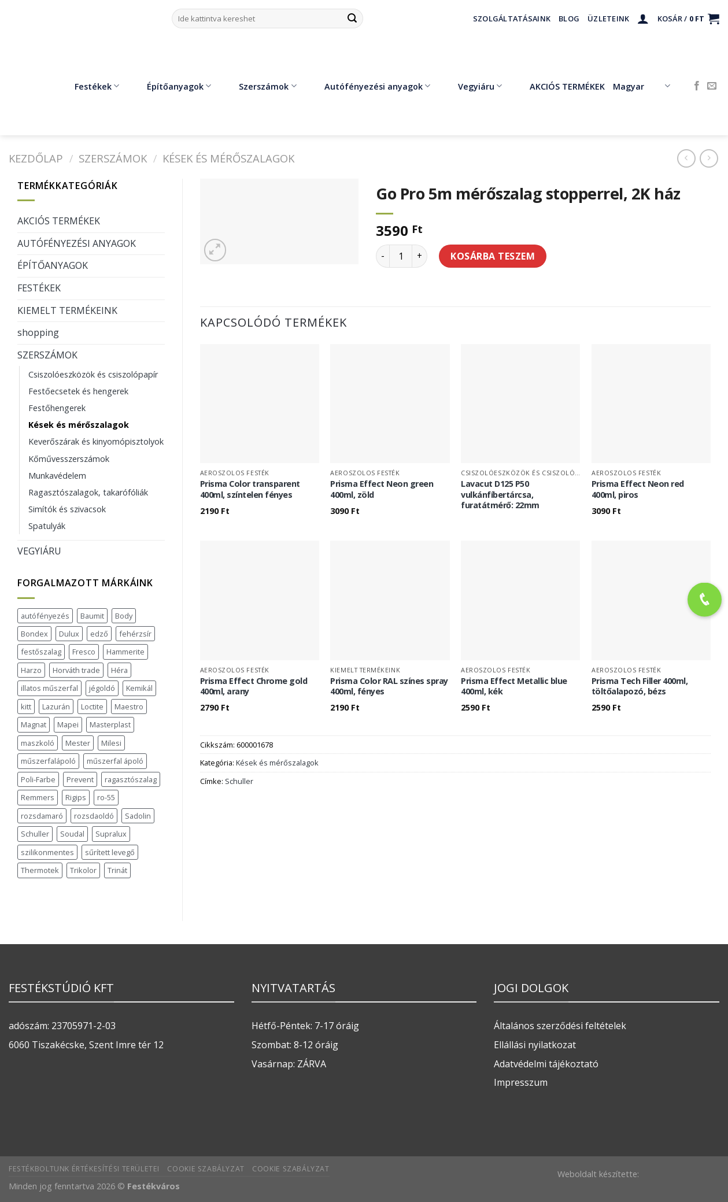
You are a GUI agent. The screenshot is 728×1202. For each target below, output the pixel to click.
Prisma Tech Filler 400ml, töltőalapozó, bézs (640, 686)
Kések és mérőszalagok (228, 158)
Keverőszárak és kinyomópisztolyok (96, 441)
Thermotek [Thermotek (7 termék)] (40, 870)
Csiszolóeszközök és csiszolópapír (93, 374)
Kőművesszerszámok (68, 458)
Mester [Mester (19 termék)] (77, 743)
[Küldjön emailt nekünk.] (711, 86)
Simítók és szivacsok (67, 509)
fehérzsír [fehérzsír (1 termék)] (135, 633)
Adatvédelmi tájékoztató (546, 1063)
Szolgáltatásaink (511, 18)
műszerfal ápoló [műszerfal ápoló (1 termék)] (115, 761)
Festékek (88, 86)
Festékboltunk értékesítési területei (84, 1169)
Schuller (239, 781)
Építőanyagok (170, 86)
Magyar (641, 86)
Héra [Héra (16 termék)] (119, 670)
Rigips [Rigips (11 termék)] (75, 797)
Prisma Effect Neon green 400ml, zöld (381, 489)
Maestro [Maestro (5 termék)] (128, 706)
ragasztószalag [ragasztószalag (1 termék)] (131, 779)
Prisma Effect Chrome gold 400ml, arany (254, 686)
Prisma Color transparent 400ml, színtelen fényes (250, 489)
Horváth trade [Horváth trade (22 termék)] (76, 670)
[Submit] (352, 18)
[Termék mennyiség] (400, 256)
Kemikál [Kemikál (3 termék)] (139, 688)
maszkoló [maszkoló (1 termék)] (37, 743)
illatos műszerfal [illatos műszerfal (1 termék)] (49, 688)
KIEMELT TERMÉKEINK (67, 310)
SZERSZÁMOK (113, 158)
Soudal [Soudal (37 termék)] (72, 834)
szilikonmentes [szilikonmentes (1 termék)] (47, 852)
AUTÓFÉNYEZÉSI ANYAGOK (76, 243)
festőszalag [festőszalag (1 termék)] (41, 651)
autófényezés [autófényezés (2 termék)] (45, 616)
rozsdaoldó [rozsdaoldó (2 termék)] (94, 816)
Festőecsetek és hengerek (78, 391)
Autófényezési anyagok (369, 86)
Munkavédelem (57, 475)
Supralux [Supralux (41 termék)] (111, 834)
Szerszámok (259, 86)
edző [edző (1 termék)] (99, 633)
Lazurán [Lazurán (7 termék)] (56, 706)
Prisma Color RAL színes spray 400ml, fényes (389, 686)
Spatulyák (46, 525)
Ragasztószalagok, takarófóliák (88, 492)
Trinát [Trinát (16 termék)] (117, 870)
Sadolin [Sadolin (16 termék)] (138, 816)
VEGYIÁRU (39, 551)
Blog (569, 18)
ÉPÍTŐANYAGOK (52, 265)
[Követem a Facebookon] (696, 86)
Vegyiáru (471, 86)
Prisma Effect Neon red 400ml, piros (638, 489)
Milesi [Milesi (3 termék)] (111, 743)
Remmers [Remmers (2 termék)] (37, 797)
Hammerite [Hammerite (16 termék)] (125, 651)
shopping (38, 332)
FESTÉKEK (39, 288)
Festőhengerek (57, 407)
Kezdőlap (36, 158)
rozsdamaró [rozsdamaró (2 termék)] (42, 816)
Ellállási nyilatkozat (535, 1044)
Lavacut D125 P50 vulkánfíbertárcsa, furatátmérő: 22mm (500, 495)
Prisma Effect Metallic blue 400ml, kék (514, 686)
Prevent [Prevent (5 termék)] (80, 779)
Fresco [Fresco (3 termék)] (83, 651)
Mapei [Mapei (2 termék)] (68, 724)
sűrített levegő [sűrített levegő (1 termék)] (110, 852)
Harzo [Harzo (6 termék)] (31, 670)
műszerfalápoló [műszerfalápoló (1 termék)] (48, 761)
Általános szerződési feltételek (560, 1025)
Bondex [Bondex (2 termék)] (34, 633)
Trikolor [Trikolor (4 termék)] (83, 870)
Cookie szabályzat (205, 1169)
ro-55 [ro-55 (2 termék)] (106, 797)
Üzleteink (608, 18)
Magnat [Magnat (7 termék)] (33, 724)
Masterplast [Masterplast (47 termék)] (110, 724)
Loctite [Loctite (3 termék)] (92, 706)
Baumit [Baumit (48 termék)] (92, 616)
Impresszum (521, 1082)
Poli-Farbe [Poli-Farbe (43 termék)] (38, 779)
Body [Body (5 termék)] (123, 616)
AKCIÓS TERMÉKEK (559, 86)
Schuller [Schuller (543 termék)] (35, 834)
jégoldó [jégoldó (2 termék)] (102, 688)
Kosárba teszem (492, 256)
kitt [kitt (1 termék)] (26, 706)
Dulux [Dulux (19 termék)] (69, 633)
